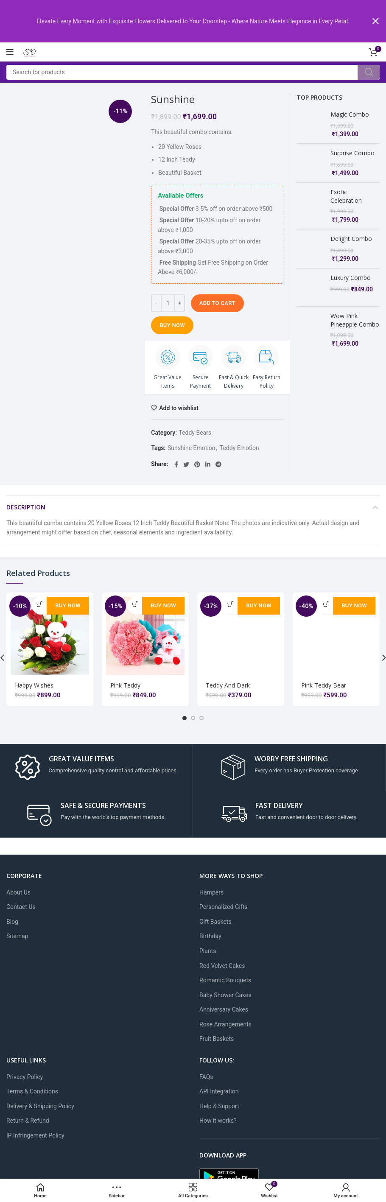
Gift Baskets (215, 920)
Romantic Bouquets (225, 979)
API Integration (218, 1090)
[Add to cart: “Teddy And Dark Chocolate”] (230, 603)
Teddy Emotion (239, 447)
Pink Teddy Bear (323, 684)
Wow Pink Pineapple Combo (354, 312)
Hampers (211, 891)
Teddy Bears (195, 431)
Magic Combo (349, 113)
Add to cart (217, 302)
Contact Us (21, 906)
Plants (207, 950)
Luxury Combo (350, 277)
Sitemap (17, 935)
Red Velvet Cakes (222, 965)
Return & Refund (27, 1120)
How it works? (218, 1120)
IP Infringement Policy (35, 1134)
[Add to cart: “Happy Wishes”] (39, 603)
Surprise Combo (352, 152)
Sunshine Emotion (191, 447)
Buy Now (172, 324)
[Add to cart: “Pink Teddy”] (134, 603)
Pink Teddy (125, 684)
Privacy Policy (24, 1076)
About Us (18, 891)
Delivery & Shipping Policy (40, 1105)
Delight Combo (351, 238)
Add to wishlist (179, 407)
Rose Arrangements (225, 1023)
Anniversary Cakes (223, 1009)
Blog (12, 920)
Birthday (210, 935)
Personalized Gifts (223, 906)
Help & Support (219, 1105)
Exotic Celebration (346, 195)
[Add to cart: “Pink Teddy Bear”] (325, 603)
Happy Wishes (34, 684)
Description (25, 506)
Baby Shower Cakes (225, 994)
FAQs (206, 1076)
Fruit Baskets (216, 1038)
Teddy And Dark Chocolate (228, 688)
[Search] (193, 71)
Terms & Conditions (32, 1090)
